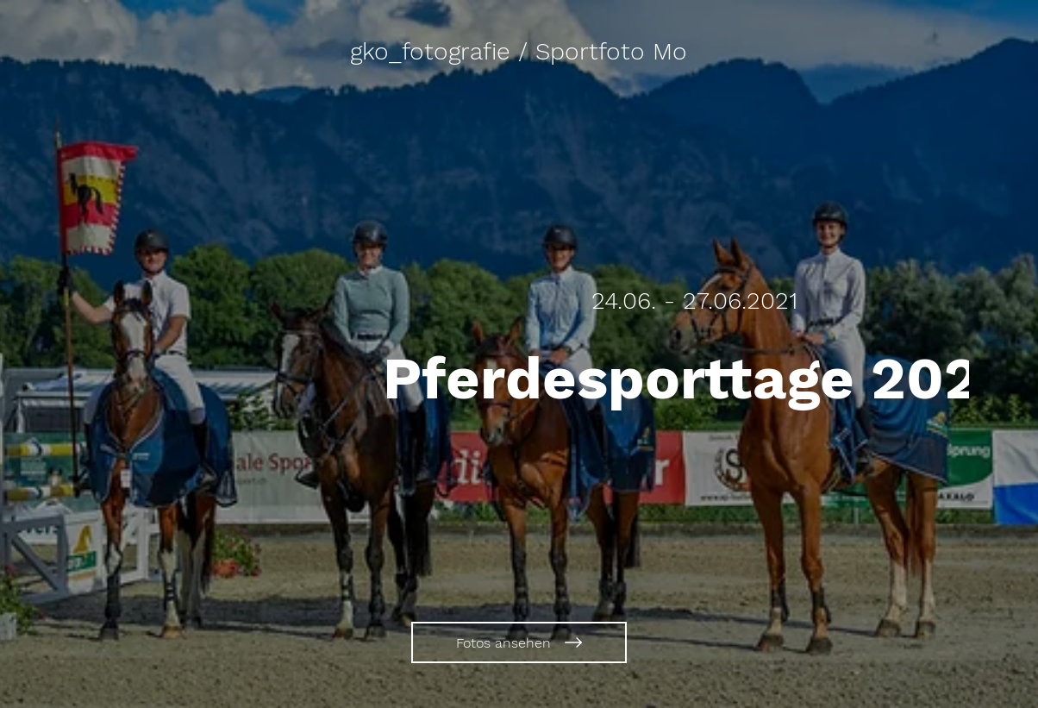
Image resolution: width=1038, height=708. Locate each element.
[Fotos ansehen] (519, 642)
